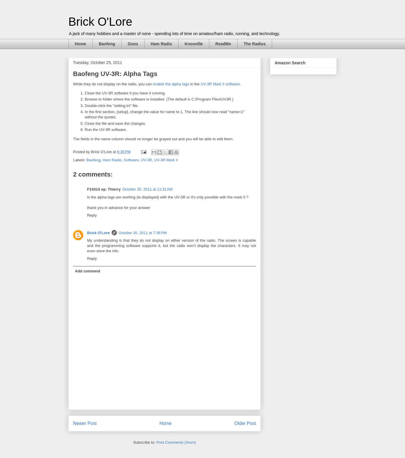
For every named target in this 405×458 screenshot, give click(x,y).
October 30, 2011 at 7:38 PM (143, 233)
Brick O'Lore (100, 21)
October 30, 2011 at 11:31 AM (147, 189)
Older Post (245, 423)
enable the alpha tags (171, 84)
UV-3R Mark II (166, 160)
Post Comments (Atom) (176, 442)
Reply (92, 215)
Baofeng (107, 44)
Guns (133, 44)
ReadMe (223, 44)
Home (80, 44)
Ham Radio (161, 44)
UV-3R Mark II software (220, 84)
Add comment (88, 271)
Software (131, 160)
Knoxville (194, 44)
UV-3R (146, 160)
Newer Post (85, 423)
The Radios (255, 44)
